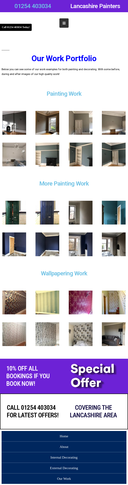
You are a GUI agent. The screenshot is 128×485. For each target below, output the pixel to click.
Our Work (64, 478)
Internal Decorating (63, 457)
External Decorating (64, 468)
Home (64, 436)
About (64, 447)
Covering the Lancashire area (93, 411)
